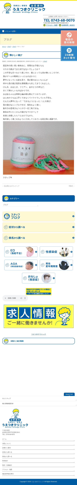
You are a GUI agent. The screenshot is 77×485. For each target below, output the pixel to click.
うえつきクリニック (38, 334)
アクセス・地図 (7, 469)
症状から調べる (7, 452)
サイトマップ (6, 398)
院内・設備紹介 (7, 465)
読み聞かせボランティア (10, 186)
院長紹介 (5, 461)
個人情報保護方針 (7, 403)
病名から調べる (7, 456)
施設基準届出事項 (7, 474)
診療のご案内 (6, 448)
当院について (6, 443)
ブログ (45, 61)
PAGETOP (69, 394)
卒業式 (72, 186)
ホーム (4, 439)
